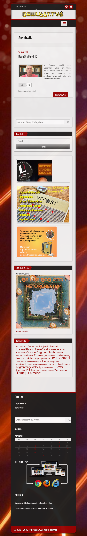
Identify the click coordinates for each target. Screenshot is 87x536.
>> (60, 94)
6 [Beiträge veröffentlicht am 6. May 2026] (35, 446)
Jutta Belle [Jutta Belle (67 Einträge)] (20, 362)
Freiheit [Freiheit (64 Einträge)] (40, 355)
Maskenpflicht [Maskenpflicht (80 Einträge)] (22, 364)
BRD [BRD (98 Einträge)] (62, 349)
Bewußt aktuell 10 (27, 56)
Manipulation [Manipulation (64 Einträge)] (54, 362)
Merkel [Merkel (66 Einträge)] (67, 364)
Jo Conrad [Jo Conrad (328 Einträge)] (60, 358)
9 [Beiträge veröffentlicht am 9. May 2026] (59, 446)
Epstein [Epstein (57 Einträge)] (31, 355)
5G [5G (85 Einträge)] (17, 347)
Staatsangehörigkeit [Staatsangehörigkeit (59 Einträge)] (47, 370)
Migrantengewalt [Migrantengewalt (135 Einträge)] (26, 367)
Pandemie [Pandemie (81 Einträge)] (20, 370)
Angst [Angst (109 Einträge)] (31, 346)
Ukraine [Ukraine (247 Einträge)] (34, 373)
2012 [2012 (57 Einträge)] (21, 347)
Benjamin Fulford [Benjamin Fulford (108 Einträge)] (48, 346)
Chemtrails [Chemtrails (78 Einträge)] (21, 352)
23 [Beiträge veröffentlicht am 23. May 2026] (59, 452)
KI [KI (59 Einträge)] (26, 362)
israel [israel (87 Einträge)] (47, 358)
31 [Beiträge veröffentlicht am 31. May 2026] (67, 455)
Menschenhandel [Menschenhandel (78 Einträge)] (56, 364)
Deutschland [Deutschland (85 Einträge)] (22, 355)
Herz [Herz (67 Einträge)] (67, 355)
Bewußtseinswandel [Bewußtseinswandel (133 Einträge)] (47, 349)
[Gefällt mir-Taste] (22, 85)
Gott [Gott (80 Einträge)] (55, 355)
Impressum (21, 403)
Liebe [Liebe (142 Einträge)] (45, 361)
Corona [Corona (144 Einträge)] (31, 352)
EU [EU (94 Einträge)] (35, 355)
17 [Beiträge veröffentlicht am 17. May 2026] (67, 449)
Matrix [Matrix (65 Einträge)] (31, 364)
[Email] (43, 141)
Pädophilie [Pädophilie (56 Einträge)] (36, 370)
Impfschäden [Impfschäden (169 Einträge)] (25, 358)
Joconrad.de (22, 331)
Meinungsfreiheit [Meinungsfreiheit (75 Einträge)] (41, 364)
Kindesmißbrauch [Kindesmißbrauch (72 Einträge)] (34, 362)
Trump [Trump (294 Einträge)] (22, 373)
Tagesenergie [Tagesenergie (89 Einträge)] (60, 370)
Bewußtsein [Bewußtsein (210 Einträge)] (25, 349)
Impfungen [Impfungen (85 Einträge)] (40, 359)
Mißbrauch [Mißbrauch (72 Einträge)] (51, 367)
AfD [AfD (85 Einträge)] (25, 347)
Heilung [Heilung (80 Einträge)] (61, 355)
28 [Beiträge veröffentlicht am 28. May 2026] (43, 455)
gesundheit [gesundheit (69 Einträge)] (48, 355)
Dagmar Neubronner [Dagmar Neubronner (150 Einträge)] (49, 352)
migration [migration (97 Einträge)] (42, 367)
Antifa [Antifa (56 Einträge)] (36, 347)
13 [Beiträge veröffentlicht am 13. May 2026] (35, 449)
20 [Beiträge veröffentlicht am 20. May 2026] (35, 452)
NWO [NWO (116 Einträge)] (60, 367)
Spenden (19, 408)
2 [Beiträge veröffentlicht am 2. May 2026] (59, 442)
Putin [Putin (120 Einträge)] (29, 369)
